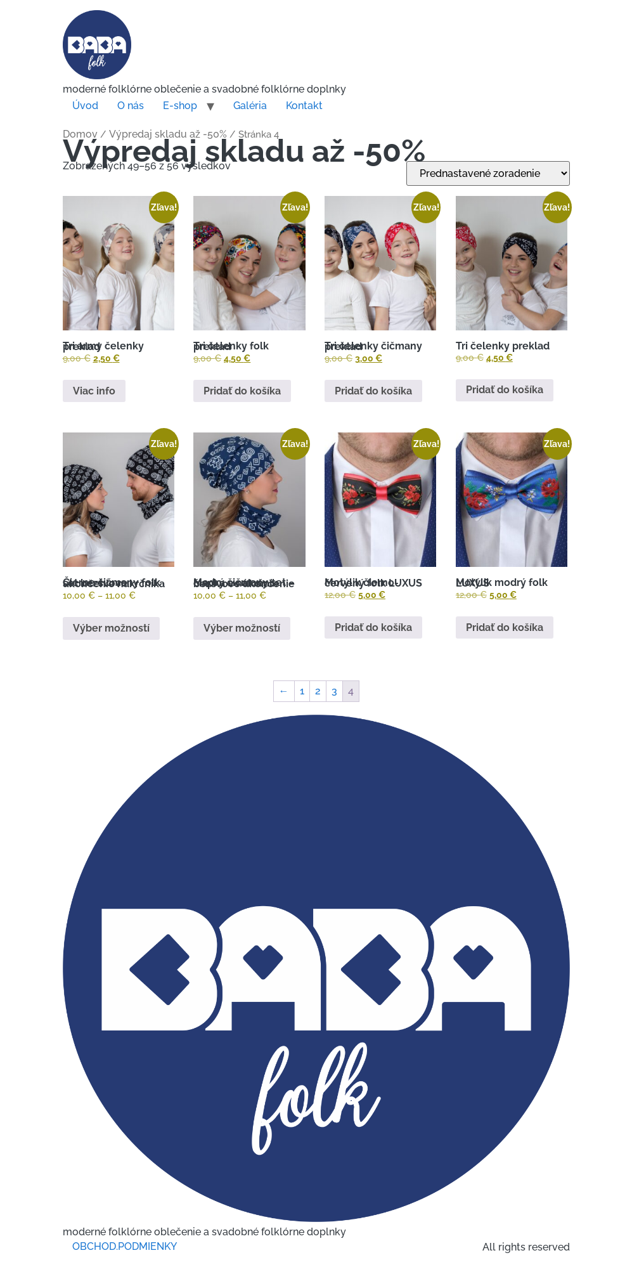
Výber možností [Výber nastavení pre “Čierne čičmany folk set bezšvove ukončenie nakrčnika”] (111, 628)
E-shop (180, 106)
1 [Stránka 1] (302, 691)
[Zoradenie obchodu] (488, 173)
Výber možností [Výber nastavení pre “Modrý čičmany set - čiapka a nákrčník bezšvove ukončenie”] (241, 628)
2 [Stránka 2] (318, 691)
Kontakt (304, 106)
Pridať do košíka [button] (242, 391)
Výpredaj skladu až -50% (168, 134)
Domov (80, 134)
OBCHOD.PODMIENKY (124, 1246)
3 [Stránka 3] (334, 691)
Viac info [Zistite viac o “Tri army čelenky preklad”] (94, 391)
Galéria (250, 106)
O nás (130, 106)
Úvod (85, 106)
